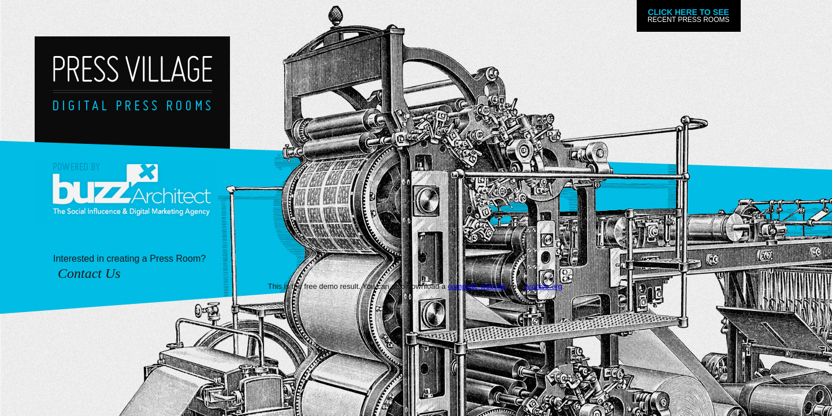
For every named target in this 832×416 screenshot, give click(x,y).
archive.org (543, 286)
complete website (477, 286)
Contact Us (89, 273)
